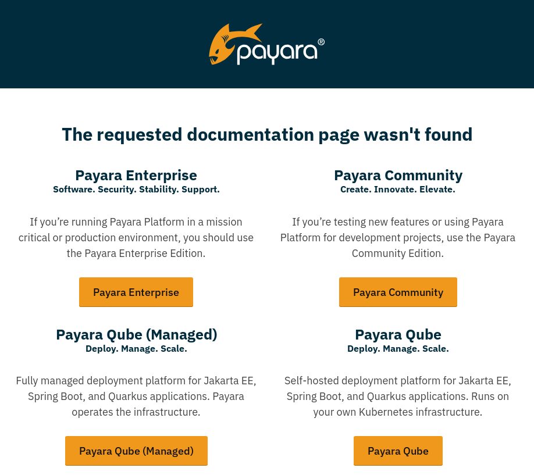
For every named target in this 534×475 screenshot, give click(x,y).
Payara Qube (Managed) (136, 451)
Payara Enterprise (136, 292)
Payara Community (398, 292)
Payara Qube (398, 451)
